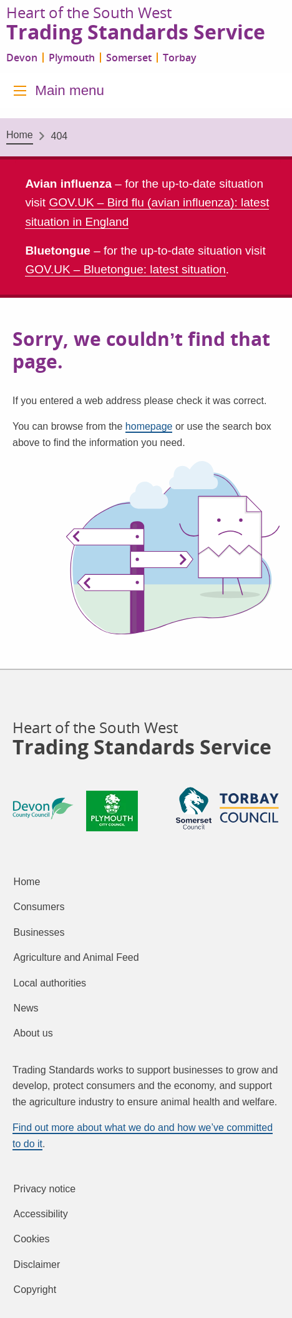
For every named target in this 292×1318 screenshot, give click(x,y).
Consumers (39, 906)
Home (19, 134)
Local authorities (50, 983)
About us (33, 1033)
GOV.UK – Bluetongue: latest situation (125, 269)
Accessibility (41, 1214)
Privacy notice (45, 1189)
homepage (149, 426)
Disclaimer (37, 1264)
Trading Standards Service (135, 32)
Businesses (39, 932)
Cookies (32, 1239)
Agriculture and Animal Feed (76, 957)
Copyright (35, 1289)
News (26, 1008)
